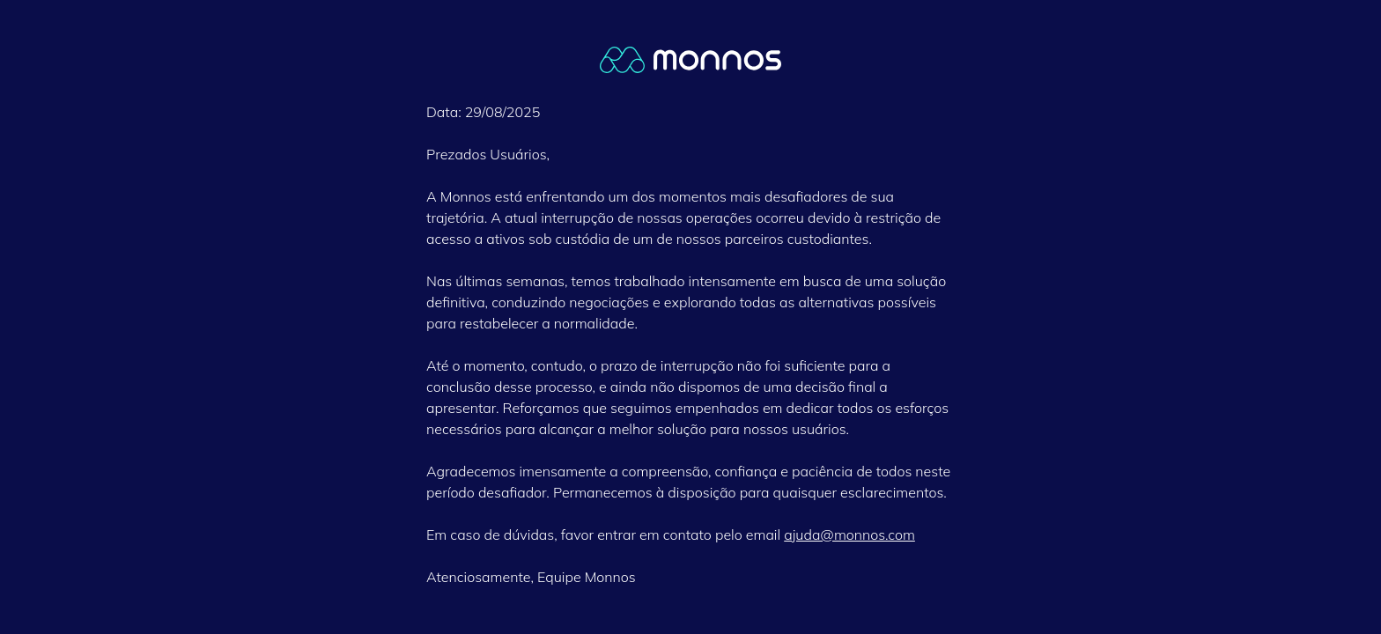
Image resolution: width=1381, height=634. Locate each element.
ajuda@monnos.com (849, 534)
